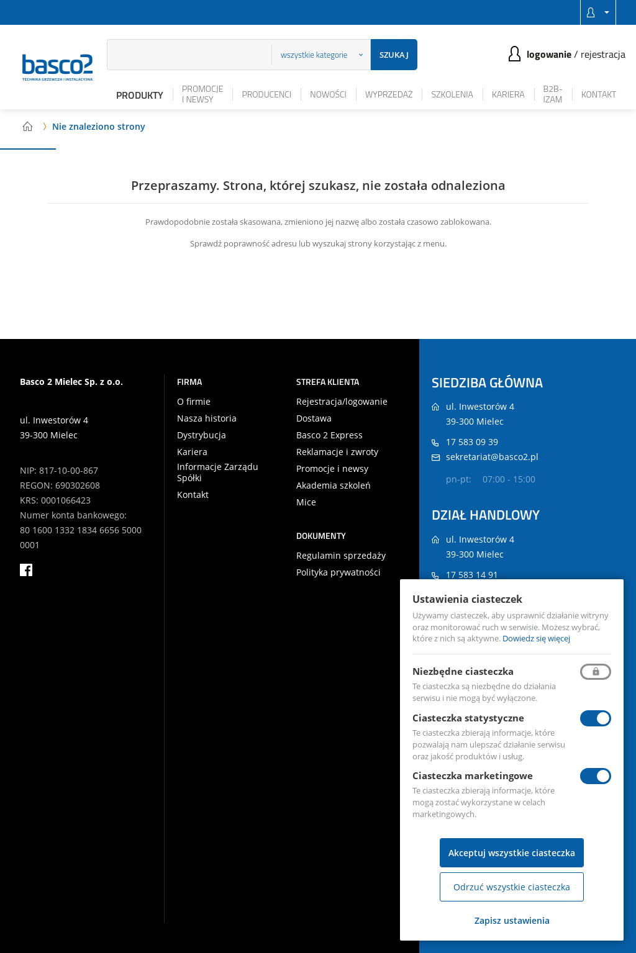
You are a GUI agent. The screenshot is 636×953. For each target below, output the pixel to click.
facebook (26, 570)
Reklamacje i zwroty (337, 452)
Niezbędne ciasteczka (463, 671)
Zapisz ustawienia (512, 920)
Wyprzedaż (389, 94)
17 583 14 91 (472, 574)
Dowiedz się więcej (536, 638)
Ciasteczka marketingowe (472, 775)
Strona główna (27, 126)
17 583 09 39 (472, 442)
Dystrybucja (201, 435)
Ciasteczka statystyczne (468, 717)
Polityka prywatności (338, 572)
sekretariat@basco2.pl (492, 457)
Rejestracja (603, 54)
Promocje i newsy (202, 94)
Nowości (328, 94)
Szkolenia (452, 94)
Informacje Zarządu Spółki (217, 472)
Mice (306, 502)
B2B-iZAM (553, 94)
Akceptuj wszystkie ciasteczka (511, 853)
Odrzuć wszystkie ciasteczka (511, 887)
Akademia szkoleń (333, 485)
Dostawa (314, 418)
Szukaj (394, 54)
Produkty (139, 95)
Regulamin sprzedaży (341, 555)
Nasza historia (207, 418)
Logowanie (549, 54)
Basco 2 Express (329, 435)
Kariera (508, 94)
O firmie (194, 401)
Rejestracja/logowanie (342, 401)
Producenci (266, 94)
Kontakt (599, 94)
